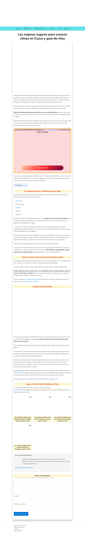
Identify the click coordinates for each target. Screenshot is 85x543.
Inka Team (19, 201)
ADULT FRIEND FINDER (50, 130)
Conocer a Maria (42, 168)
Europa (17, 28)
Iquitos (30, 281)
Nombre (16, 496)
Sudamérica (27, 28)
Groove (18, 208)
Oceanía (66, 28)
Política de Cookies (19, 527)
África (51, 28)
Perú (30, 397)
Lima (26, 281)
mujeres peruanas (32, 279)
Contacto (16, 529)
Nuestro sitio (18, 390)
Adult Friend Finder (20, 373)
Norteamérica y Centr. (39, 28)
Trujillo (36, 281)
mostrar (24, 185)
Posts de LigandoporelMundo (24, 467)
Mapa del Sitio (18, 530)
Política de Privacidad (19, 525)
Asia (58, 28)
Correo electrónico (20, 504)
